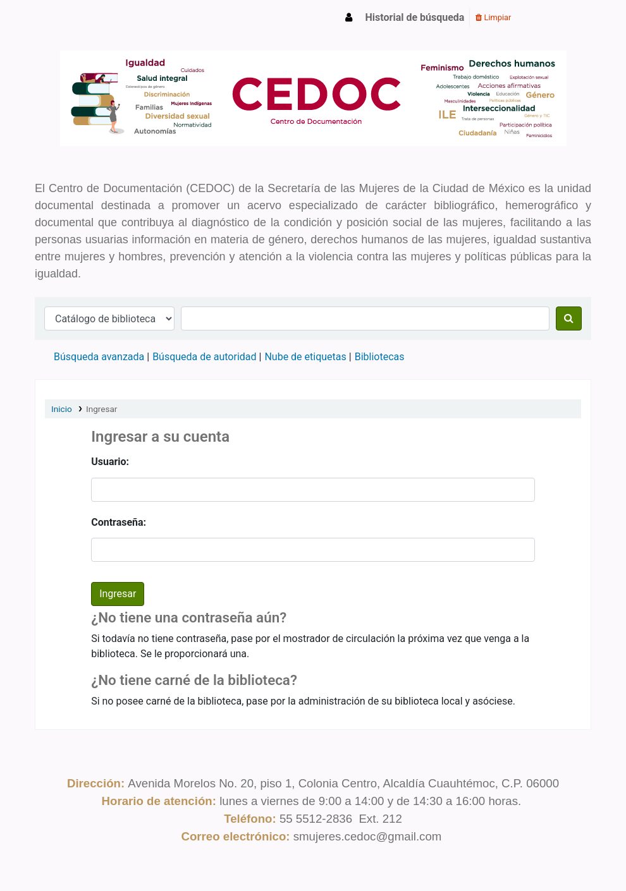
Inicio (61, 409)
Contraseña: (118, 522)
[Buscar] (569, 318)
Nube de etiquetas (305, 357)
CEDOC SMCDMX (67, 17)
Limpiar (493, 17)
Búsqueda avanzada (99, 357)
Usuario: (110, 462)
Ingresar (102, 409)
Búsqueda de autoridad (204, 357)
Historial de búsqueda (415, 17)
